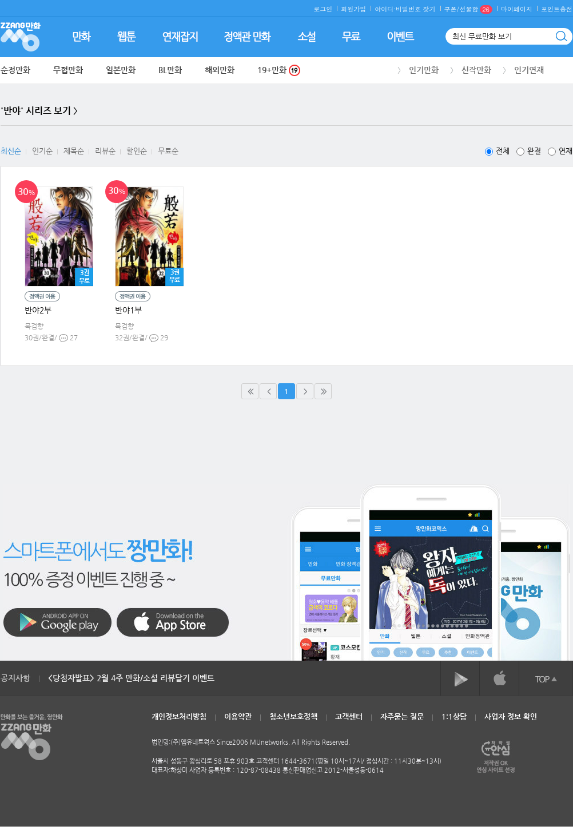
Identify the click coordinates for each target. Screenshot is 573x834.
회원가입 (353, 9)
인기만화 (424, 70)
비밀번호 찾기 (416, 9)
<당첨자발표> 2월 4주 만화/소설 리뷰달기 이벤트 (131, 677)
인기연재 (529, 70)
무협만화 (68, 70)
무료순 (168, 150)
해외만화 (219, 70)
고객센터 (349, 716)
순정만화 (15, 70)
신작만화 (476, 70)
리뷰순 (105, 150)
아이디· (385, 9)
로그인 (322, 9)
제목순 (73, 150)
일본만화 (121, 70)
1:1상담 (454, 716)
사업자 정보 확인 (510, 716)
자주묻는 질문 (402, 716)
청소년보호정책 (293, 716)
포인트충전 (556, 9)
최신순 (11, 150)
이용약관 (238, 716)
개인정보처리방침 (179, 716)
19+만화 (278, 70)
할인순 (136, 150)
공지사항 (15, 677)
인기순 (42, 150)
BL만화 (170, 70)
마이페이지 (516, 9)
